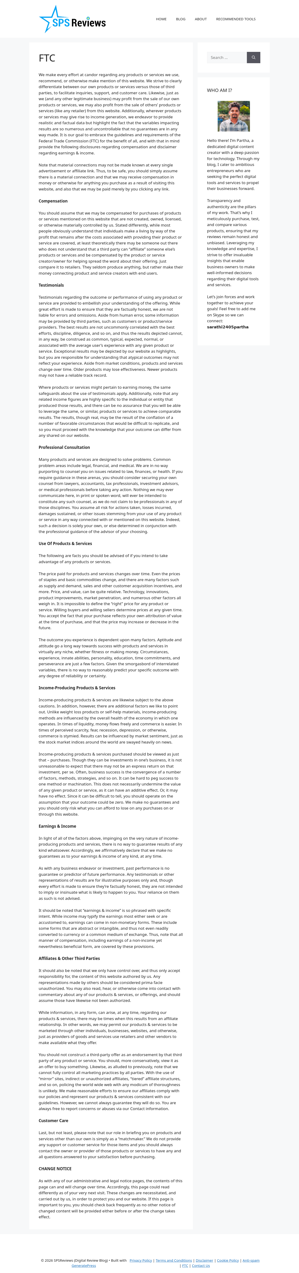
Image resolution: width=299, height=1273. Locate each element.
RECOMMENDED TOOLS (236, 19)
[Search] (253, 57)
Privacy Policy (141, 1260)
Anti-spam (251, 1260)
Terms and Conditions (174, 1260)
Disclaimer (204, 1260)
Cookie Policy (228, 1260)
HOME (161, 19)
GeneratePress (84, 1265)
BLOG (180, 19)
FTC (185, 1265)
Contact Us (201, 1265)
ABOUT (201, 19)
